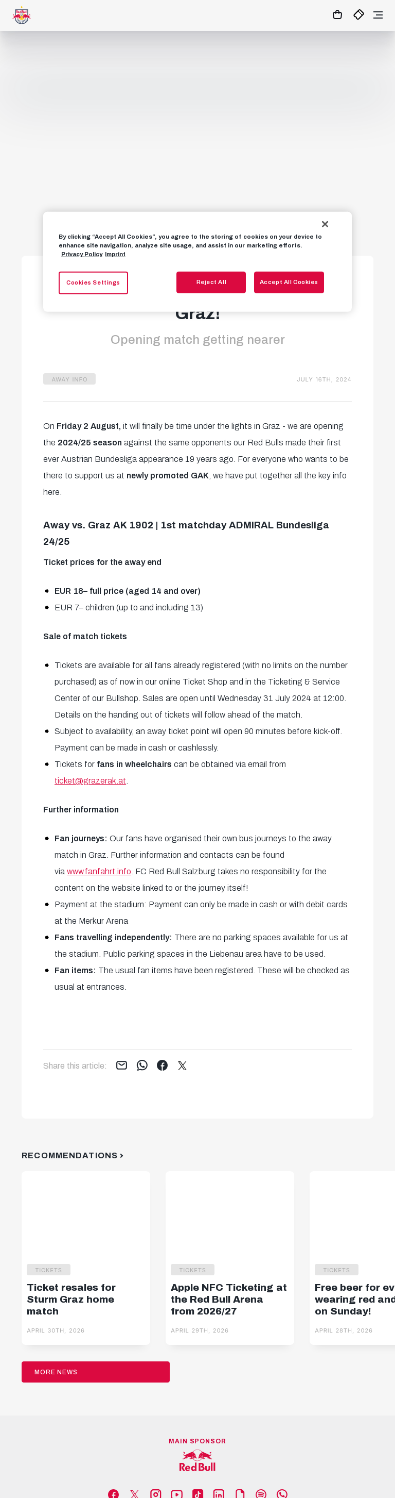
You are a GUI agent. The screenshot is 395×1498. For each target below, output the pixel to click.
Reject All (211, 282)
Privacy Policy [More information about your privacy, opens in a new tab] (81, 254)
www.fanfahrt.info (99, 871)
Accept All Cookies (289, 282)
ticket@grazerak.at (90, 780)
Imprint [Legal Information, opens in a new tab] (115, 254)
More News (56, 1372)
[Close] (325, 224)
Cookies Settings (93, 282)
